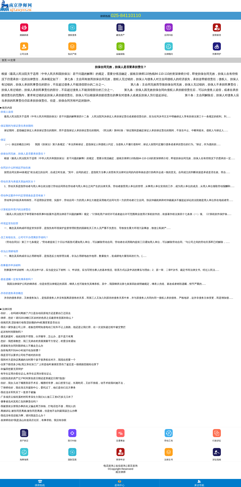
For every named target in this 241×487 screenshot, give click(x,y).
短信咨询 (121, 465)
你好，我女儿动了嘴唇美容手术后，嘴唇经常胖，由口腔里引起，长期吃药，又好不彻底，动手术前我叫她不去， (63, 382)
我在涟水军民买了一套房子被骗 (18, 392)
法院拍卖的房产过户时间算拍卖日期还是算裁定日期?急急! (33, 378)
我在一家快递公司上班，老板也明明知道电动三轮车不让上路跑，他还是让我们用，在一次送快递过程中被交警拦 (63, 327)
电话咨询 (108, 465)
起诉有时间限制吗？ (12, 331)
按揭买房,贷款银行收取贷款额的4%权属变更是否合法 (30, 322)
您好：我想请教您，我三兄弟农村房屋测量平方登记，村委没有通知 (38, 341)
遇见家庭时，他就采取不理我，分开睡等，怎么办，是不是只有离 (37, 336)
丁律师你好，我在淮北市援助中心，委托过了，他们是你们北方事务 (38, 387)
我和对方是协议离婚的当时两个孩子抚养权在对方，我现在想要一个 (38, 359)
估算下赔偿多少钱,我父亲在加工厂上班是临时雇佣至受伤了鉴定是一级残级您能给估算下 (50, 364)
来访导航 (199, 483)
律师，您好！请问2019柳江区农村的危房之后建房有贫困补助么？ (37, 317)
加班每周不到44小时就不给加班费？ (21, 350)
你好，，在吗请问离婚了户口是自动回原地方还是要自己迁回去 (36, 313)
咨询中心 (120, 483)
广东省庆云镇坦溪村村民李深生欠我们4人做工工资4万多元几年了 (37, 396)
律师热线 (40, 483)
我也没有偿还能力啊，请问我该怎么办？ (23, 415)
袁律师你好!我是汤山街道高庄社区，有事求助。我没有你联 (33, 420)
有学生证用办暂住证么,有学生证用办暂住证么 (26, 373)
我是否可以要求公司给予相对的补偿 (21, 355)
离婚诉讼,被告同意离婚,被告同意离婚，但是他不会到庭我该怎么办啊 (39, 410)
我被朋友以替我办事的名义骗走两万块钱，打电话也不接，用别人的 (38, 406)
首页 (4, 60)
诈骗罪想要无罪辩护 (12, 369)
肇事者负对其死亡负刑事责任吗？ (19, 401)
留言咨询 (133, 465)
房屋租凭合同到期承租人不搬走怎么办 (22, 345)
